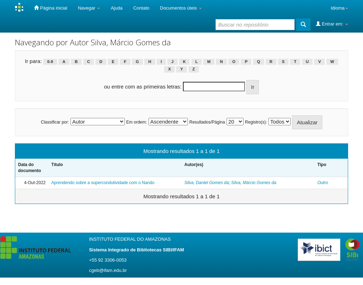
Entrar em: (332, 24)
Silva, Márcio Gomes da (253, 182)
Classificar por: (55, 122)
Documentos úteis (181, 8)
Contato (141, 8)
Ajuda (116, 8)
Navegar (89, 8)
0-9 (50, 61)
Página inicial (50, 8)
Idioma (339, 8)
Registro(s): (256, 122)
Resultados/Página (207, 122)
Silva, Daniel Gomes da (206, 182)
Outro (322, 182)
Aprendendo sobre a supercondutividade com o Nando (103, 182)
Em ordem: (136, 122)
